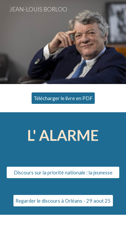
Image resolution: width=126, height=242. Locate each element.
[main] (63, 135)
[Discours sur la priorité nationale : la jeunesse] (63, 172)
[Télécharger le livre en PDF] (63, 98)
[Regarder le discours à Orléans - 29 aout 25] (63, 200)
